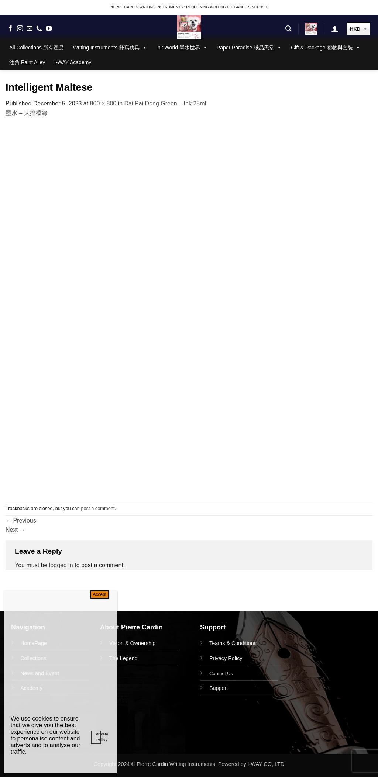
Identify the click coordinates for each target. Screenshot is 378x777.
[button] (288, 28)
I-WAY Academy (72, 62)
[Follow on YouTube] (49, 28)
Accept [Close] (100, 594)
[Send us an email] (29, 28)
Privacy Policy (226, 658)
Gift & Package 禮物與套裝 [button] (325, 47)
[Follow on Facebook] (10, 28)
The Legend (123, 658)
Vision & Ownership (132, 643)
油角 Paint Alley (27, 62)
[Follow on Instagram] (20, 28)
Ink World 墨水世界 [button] (181, 47)
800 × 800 (103, 103)
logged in (61, 565)
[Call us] (39, 28)
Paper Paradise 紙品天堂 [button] (249, 47)
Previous (21, 520)
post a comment (97, 508)
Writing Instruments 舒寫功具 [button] (110, 47)
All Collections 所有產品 (36, 48)
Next (15, 530)
